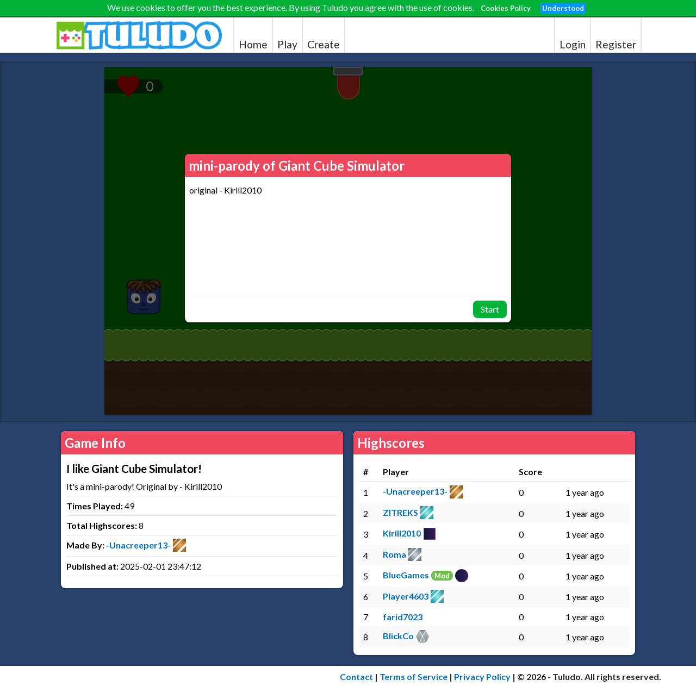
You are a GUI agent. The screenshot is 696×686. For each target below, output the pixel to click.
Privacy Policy (482, 676)
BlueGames (406, 575)
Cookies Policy (506, 8)
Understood (563, 8)
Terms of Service (414, 676)
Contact (356, 676)
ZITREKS (400, 512)
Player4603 (405, 596)
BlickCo (398, 636)
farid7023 (402, 617)
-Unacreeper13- (138, 545)
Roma (394, 554)
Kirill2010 (402, 533)
